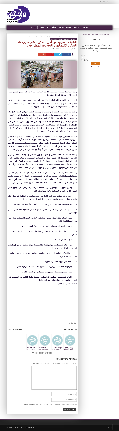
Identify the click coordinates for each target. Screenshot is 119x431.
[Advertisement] (42, 307)
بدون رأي (84, 60)
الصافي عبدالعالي (70, 48)
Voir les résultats (96, 67)
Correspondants (73, 36)
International (65, 39)
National (73, 39)
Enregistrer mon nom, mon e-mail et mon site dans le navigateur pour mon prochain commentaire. (49, 404)
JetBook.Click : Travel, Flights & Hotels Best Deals (96, 34)
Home (67, 36)
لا (80, 57)
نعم (81, 55)
